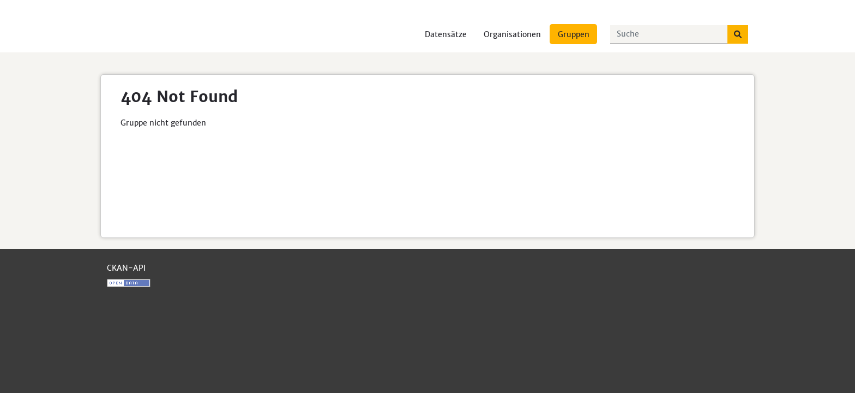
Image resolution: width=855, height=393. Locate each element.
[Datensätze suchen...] (669, 34)
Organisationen (512, 34)
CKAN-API (126, 268)
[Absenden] (737, 34)
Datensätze (446, 34)
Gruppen (573, 34)
